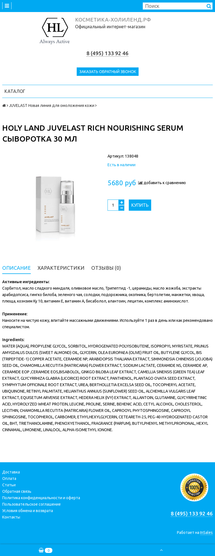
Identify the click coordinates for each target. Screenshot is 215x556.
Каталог (14, 91)
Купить (140, 205)
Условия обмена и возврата (27, 510)
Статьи (9, 485)
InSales (206, 532)
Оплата (9, 478)
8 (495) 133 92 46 (107, 53)
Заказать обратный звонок (107, 71)
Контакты (11, 517)
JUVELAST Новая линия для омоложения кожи (51, 105)
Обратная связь (16, 491)
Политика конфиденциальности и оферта (41, 498)
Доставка (11, 472)
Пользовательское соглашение (31, 504)
